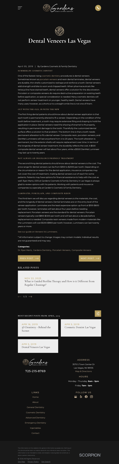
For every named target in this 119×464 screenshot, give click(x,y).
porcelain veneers (48, 79)
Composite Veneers (81, 250)
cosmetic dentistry (51, 76)
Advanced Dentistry (35, 418)
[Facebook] (86, 396)
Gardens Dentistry (42, 250)
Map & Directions (83, 371)
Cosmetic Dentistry (35, 412)
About (35, 402)
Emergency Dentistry (35, 423)
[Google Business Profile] (75, 396)
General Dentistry (35, 407)
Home (35, 397)
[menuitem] (21, 461)
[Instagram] (91, 396)
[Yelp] (81, 396)
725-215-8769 (35, 371)
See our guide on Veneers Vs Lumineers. (38, 232)
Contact (35, 433)
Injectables (35, 428)
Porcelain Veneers (61, 250)
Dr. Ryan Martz (25, 250)
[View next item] (30, 296)
